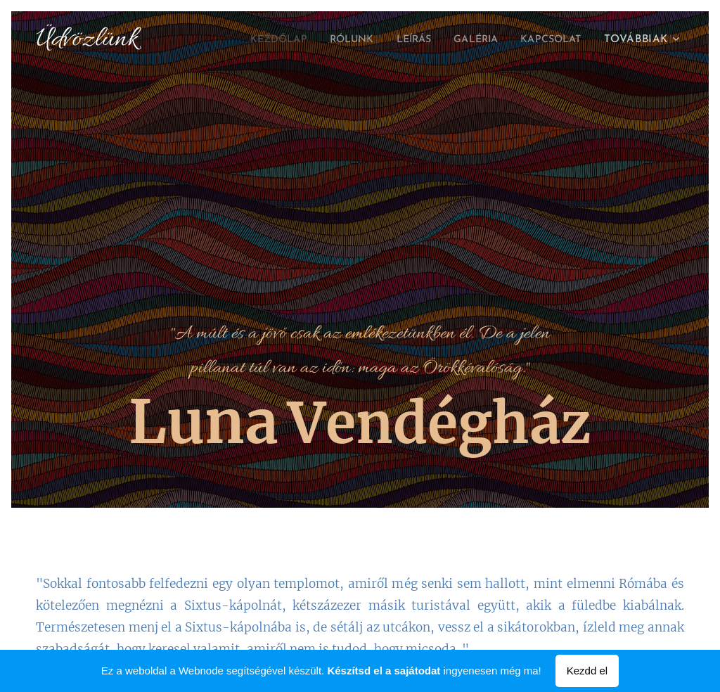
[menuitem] (253, 40)
